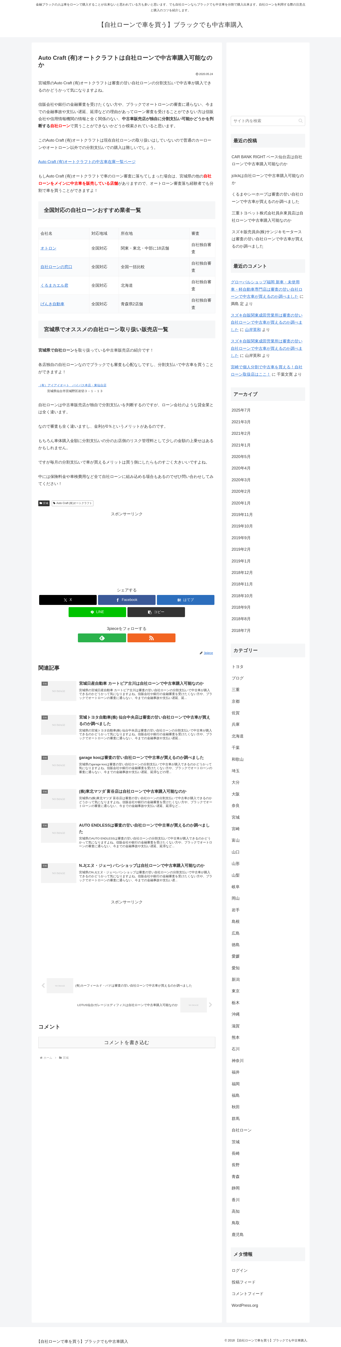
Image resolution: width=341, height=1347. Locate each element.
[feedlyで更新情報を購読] (121, 637)
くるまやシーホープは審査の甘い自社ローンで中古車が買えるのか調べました (267, 198)
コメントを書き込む (126, 1048)
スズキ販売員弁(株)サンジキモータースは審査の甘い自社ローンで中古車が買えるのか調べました (267, 239)
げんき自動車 (52, 304)
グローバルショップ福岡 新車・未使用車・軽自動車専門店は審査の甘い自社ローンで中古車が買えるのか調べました (266, 289)
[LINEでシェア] (97, 612)
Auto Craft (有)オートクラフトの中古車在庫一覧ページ (87, 162)
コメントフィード (248, 1293)
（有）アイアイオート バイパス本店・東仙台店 (72, 385)
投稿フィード (244, 1282)
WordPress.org (245, 1305)
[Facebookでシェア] (127, 600)
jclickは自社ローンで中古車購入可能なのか (268, 179)
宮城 (44, 503)
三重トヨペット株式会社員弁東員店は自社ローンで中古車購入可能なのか (267, 216)
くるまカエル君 (54, 285)
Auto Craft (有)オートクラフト (72, 503)
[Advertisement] (126, 548)
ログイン (240, 1270)
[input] (268, 121)
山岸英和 (253, 329)
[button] (156, 612)
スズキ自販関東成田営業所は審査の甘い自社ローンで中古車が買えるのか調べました (266, 322)
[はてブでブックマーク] (185, 600)
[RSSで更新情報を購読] (131, 637)
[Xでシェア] (68, 600)
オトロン (48, 248)
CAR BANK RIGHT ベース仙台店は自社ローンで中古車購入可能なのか (267, 160)
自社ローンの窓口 (56, 267)
